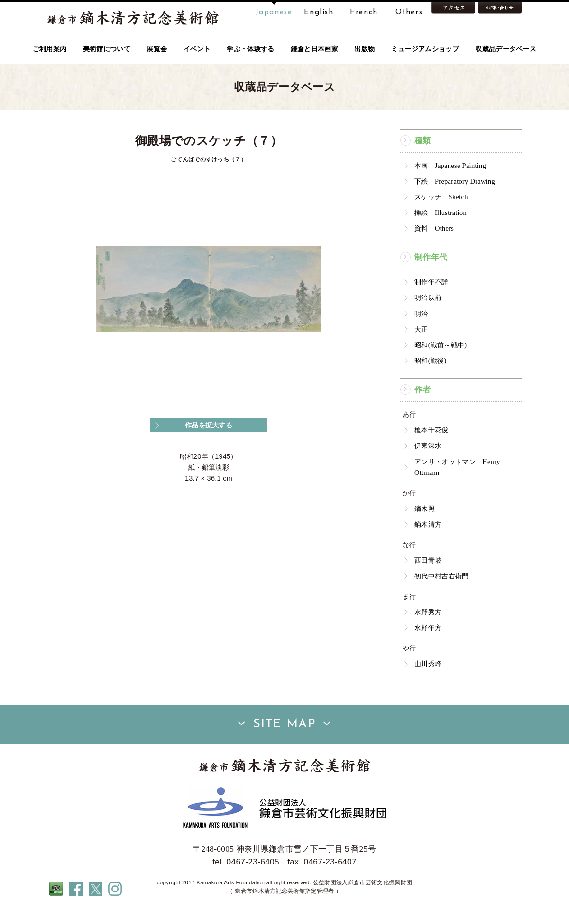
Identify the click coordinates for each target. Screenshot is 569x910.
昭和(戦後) (430, 360)
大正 (421, 329)
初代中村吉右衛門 (441, 576)
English (318, 12)
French (364, 12)
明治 (421, 313)
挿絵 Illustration (440, 212)
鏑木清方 (427, 524)
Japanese (274, 12)
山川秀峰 (427, 664)
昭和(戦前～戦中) (440, 345)
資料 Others (434, 228)
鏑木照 (424, 508)
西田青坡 (427, 560)
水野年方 (427, 627)
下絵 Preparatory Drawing (454, 181)
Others (409, 12)
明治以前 (427, 297)
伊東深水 (427, 445)
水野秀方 (427, 612)
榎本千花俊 (431, 430)
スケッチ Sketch (441, 197)
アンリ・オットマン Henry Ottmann (457, 467)
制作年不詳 (431, 282)
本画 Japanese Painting (450, 165)
